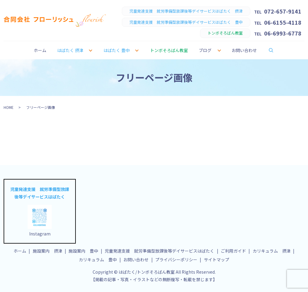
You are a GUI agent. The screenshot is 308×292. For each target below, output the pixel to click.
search (275, 50)
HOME (9, 107)
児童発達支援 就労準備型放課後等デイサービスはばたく (159, 251)
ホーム (40, 50)
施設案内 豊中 (83, 251)
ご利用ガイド (233, 251)
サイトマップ (216, 260)
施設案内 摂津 (47, 251)
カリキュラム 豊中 (98, 260)
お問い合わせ (244, 50)
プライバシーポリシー (176, 260)
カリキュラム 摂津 (272, 251)
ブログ (205, 50)
